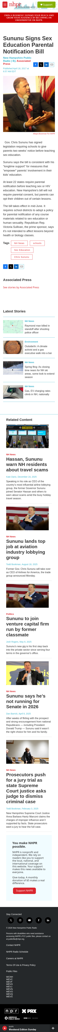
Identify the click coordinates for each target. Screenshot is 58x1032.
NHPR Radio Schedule (17, 952)
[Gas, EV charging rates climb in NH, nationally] (13, 392)
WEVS (9, 996)
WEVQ (9, 994)
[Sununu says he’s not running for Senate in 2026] (27, 673)
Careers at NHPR (14, 958)
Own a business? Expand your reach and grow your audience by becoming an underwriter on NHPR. (29, 18)
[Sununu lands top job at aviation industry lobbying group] (27, 518)
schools (37, 243)
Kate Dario (11, 477)
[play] (5, 1028)
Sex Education (22, 250)
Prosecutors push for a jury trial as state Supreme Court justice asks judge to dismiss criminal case (26, 788)
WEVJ (9, 987)
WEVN (9, 989)
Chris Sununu (21, 257)
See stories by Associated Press (21, 287)
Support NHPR (24, 890)
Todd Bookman (13, 564)
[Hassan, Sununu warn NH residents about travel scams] (27, 436)
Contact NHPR (13, 945)
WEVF (9, 982)
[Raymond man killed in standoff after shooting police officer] (13, 326)
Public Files (11, 971)
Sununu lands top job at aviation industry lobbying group (25, 549)
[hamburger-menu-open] (4, 5)
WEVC (9, 979)
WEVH (9, 984)
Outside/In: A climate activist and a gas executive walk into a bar (38, 349)
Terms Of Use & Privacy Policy (21, 965)
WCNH (9, 977)
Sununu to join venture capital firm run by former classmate (27, 626)
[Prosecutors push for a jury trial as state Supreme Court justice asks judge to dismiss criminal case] (27, 752)
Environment (31, 341)
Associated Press (17, 280)
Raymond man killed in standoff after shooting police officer (37, 329)
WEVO (9, 991)
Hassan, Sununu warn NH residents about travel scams (27, 464)
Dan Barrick (11, 713)
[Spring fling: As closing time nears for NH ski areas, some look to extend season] (13, 368)
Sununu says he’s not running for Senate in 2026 (25, 701)
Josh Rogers (12, 642)
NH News (19, 243)
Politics (10, 614)
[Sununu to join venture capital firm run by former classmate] (27, 596)
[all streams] (54, 1028)
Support (47, 4)
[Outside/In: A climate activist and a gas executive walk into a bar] (13, 347)
